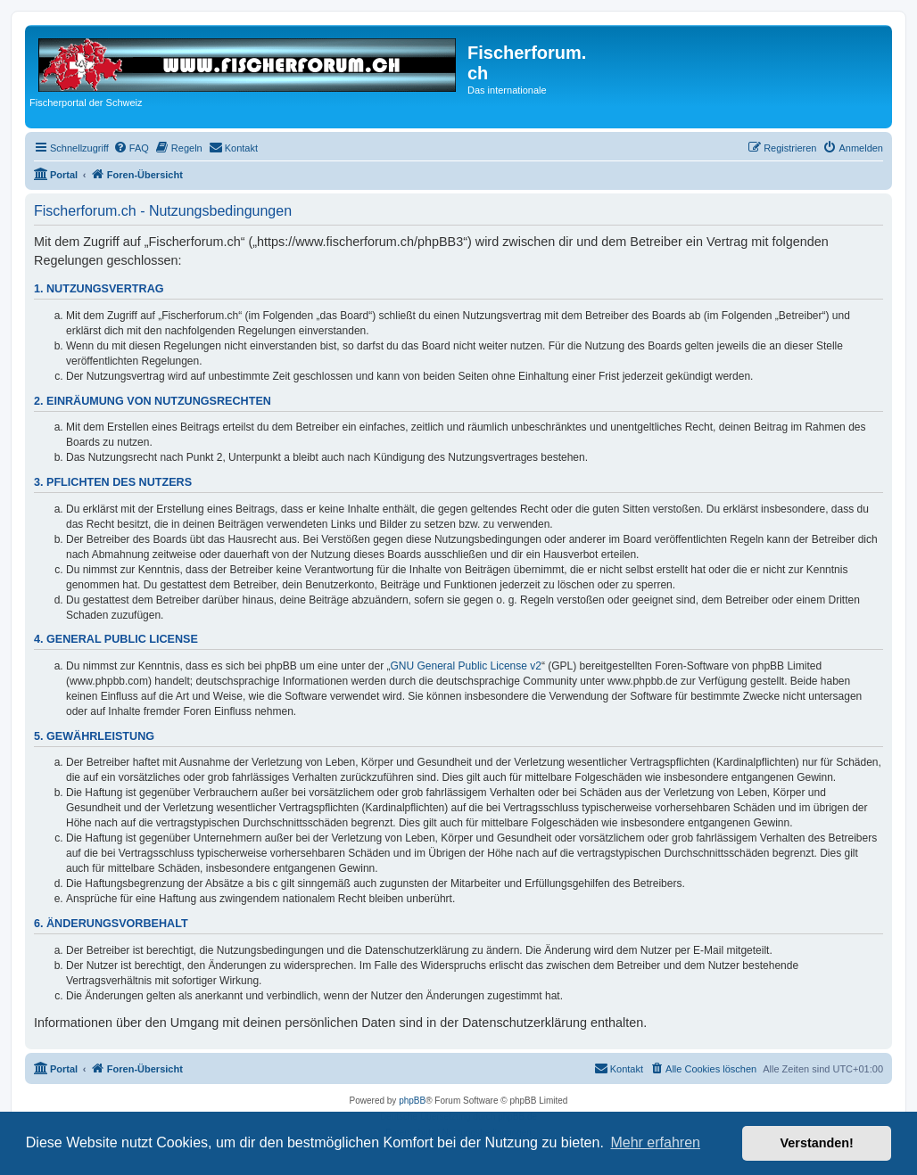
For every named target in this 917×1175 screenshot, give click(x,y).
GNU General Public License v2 (466, 666)
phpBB (412, 1100)
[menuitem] (131, 148)
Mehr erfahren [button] (655, 1142)
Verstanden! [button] (817, 1143)
